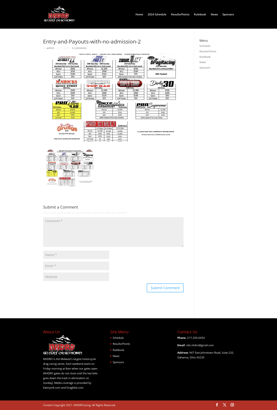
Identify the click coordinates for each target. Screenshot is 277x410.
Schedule (204, 46)
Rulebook (200, 14)
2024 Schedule (157, 14)
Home (139, 14)
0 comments (79, 48)
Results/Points (180, 14)
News (214, 14)
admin (50, 48)
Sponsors (228, 14)
